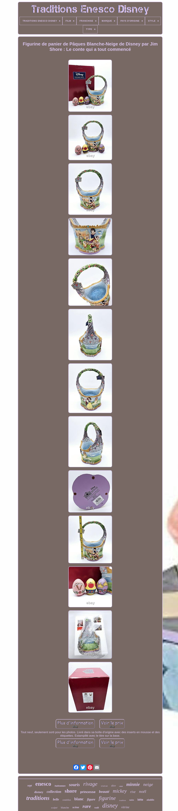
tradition (122, 800)
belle (56, 799)
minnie (133, 784)
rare (87, 806)
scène (75, 807)
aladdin (150, 800)
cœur (121, 786)
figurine (107, 798)
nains (131, 800)
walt (96, 807)
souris (74, 784)
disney (110, 805)
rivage (90, 784)
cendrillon (66, 800)
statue (104, 786)
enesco (43, 784)
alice (113, 785)
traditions (37, 798)
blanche (65, 807)
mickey (120, 791)
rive (133, 792)
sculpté (54, 807)
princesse (87, 792)
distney (38, 792)
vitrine (125, 807)
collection (54, 792)
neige (148, 784)
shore (71, 791)
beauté (104, 791)
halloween (60, 786)
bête (140, 799)
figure (91, 799)
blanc (79, 799)
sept (29, 785)
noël (142, 791)
